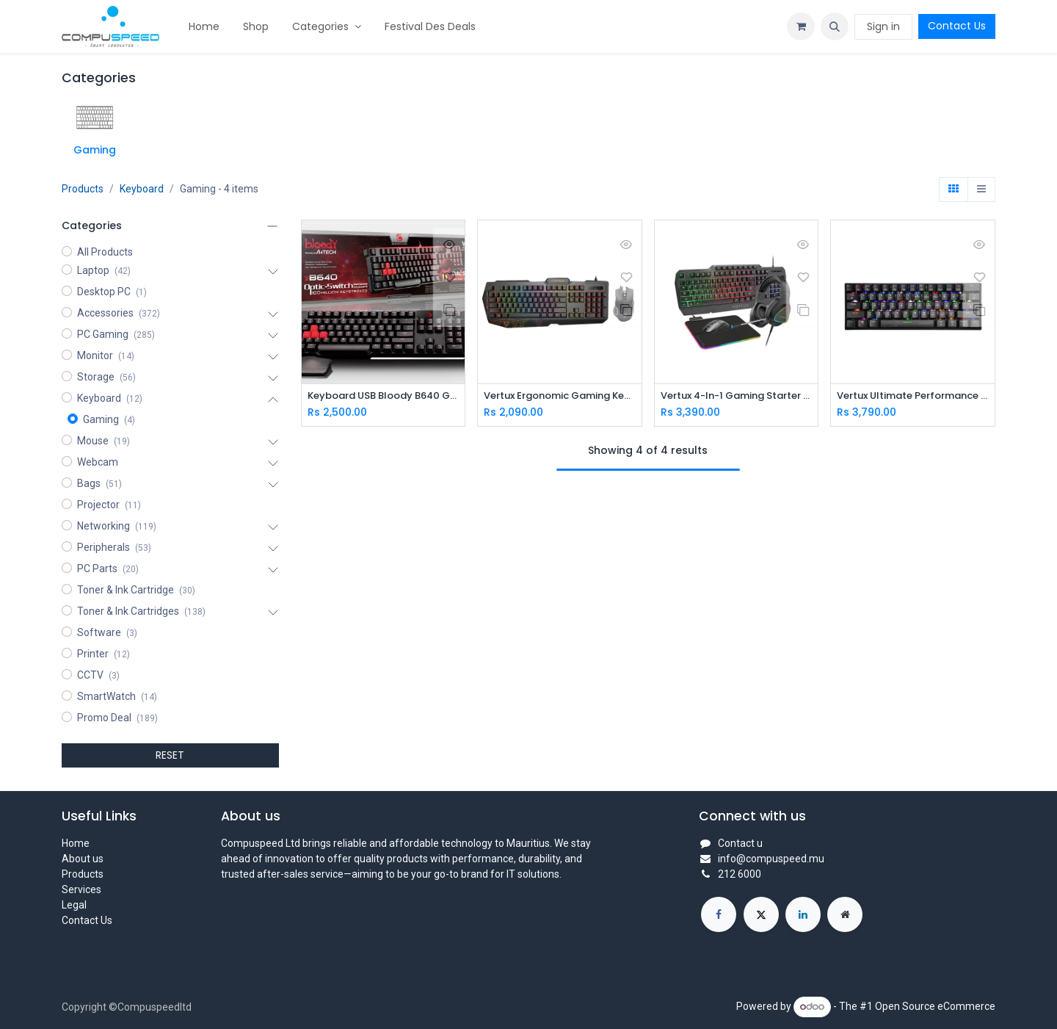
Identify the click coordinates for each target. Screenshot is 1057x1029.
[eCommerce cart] (801, 26)
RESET (170, 755)
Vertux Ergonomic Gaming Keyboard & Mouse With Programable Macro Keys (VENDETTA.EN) (560, 396)
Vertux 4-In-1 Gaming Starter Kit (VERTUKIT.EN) (737, 396)
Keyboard (142, 189)
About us (82, 858)
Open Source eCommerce (935, 1006)
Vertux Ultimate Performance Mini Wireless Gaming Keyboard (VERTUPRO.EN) (913, 396)
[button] (835, 26)
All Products (105, 252)
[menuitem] (204, 26)
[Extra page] (844, 914)
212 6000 (739, 874)
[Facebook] (718, 914)
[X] (761, 914)
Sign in (883, 26)
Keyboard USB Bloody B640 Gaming (384, 396)
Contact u (740, 843)
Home (76, 843)
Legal (74, 905)
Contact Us (957, 25)
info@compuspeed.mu (771, 858)
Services (81, 889)
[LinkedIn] (803, 914)
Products (82, 189)
